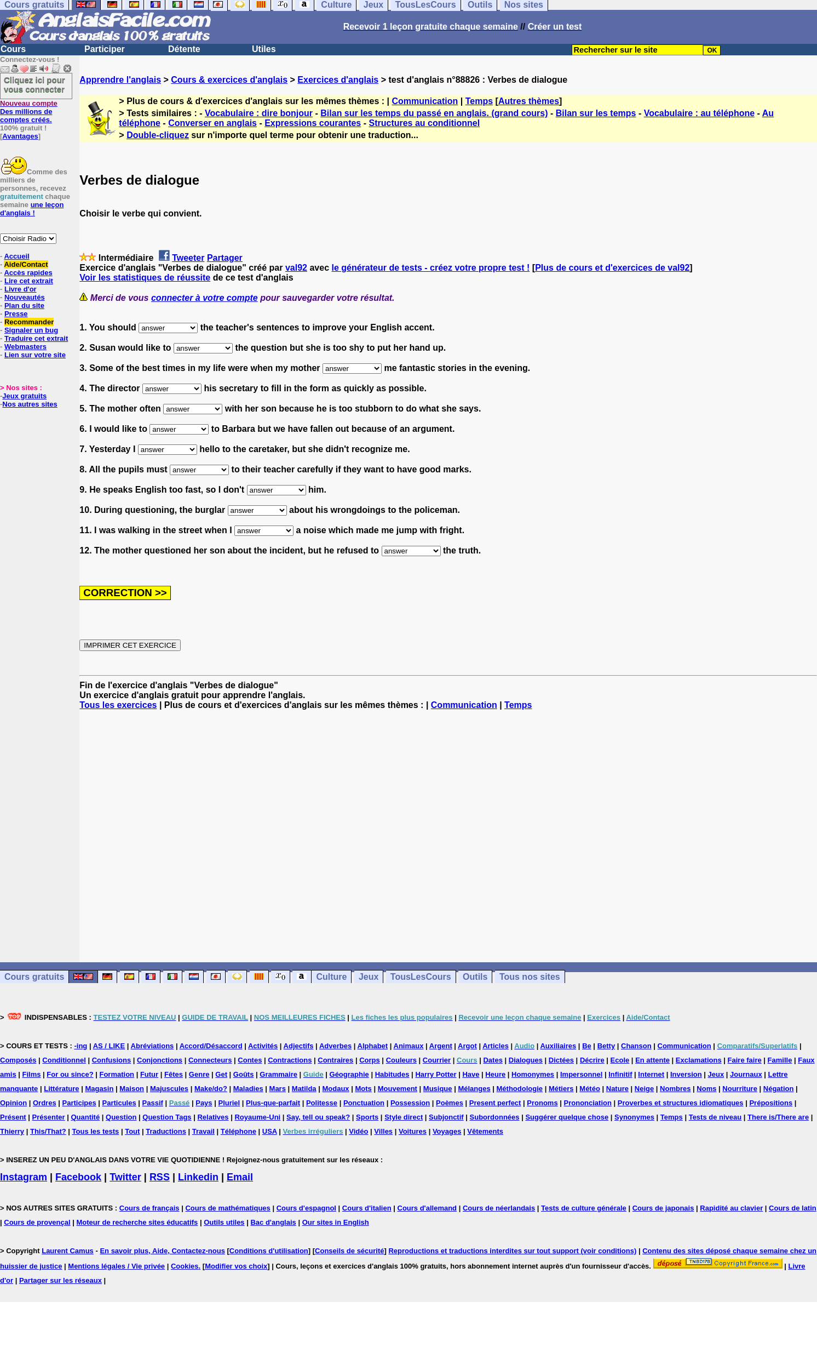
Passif (152, 1103)
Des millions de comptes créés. (28, 111)
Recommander (29, 322)
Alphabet (373, 1046)
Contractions (290, 1060)
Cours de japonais (663, 1208)
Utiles (264, 49)
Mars (277, 1088)
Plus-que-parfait (273, 1103)
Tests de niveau (715, 1117)
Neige (644, 1088)
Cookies (185, 1266)
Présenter (48, 1117)
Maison (131, 1088)
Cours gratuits (34, 976)
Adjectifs (299, 1046)
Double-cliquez (157, 135)
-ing (80, 1046)
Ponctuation (363, 1103)
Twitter (125, 1177)
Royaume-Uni (257, 1117)
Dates (492, 1060)
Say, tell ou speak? (318, 1117)
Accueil (16, 256)
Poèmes (449, 1103)
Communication (425, 101)
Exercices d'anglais (337, 79)
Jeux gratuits (24, 396)
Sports (367, 1117)
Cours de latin (792, 1208)
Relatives (212, 1117)
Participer (104, 49)
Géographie (349, 1074)
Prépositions (770, 1103)
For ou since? (70, 1074)
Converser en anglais (212, 123)
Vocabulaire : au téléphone (699, 113)
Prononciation (588, 1103)
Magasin (99, 1088)
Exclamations (699, 1060)
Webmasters (25, 346)
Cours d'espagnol (306, 1208)
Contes (250, 1060)
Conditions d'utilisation (268, 1251)
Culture (331, 976)
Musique (437, 1088)
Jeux (368, 976)
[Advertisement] (448, 836)
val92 (296, 267)
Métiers (561, 1088)
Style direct (403, 1117)
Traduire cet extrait (36, 338)
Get (221, 1074)
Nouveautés (24, 297)
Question (121, 1117)
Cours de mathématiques (227, 1208)
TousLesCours (420, 976)
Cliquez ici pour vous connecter (34, 84)
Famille (780, 1060)
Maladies (248, 1088)
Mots (363, 1088)
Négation (778, 1088)
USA (269, 1131)
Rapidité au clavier (731, 1208)
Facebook (78, 1177)
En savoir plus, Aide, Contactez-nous (162, 1251)
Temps (479, 101)
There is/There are (778, 1117)
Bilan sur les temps (596, 113)
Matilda (304, 1088)
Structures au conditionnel (424, 123)
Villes (383, 1131)
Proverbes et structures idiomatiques (681, 1103)
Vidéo (358, 1131)
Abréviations (152, 1046)
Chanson (636, 1046)
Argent (440, 1046)
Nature (617, 1088)
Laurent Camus (68, 1251)
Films (31, 1074)
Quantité (85, 1117)
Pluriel (229, 1103)
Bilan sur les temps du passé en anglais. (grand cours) (434, 113)
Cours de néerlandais (499, 1208)
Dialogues (526, 1060)
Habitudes (392, 1074)
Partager (225, 257)
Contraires (335, 1060)
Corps (369, 1060)
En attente (652, 1060)
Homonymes (532, 1074)
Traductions (166, 1131)
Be (586, 1046)
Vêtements (485, 1131)
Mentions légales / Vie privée (116, 1266)
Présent (13, 1117)
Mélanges (474, 1088)
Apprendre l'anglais (120, 79)
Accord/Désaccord (211, 1046)
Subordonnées (495, 1117)
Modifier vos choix (236, 1266)
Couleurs (401, 1060)
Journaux (746, 1074)
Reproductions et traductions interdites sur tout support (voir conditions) (512, 1251)
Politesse (321, 1103)
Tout (132, 1131)
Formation (116, 1074)
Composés (18, 1060)
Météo (589, 1088)
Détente (184, 49)
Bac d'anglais (273, 1222)
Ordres (44, 1103)
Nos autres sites (29, 404)
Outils (475, 976)
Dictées (561, 1060)
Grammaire (278, 1074)
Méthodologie (520, 1088)
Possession (410, 1103)
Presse (16, 314)
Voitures (413, 1131)
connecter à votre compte (204, 297)
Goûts (243, 1074)
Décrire (592, 1060)
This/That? (48, 1131)
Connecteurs (210, 1060)
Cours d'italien (367, 1208)
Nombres (675, 1088)
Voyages (447, 1131)
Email (240, 1177)
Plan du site (24, 305)
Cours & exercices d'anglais (229, 79)
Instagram (23, 1177)
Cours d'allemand (427, 1208)
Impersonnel (581, 1074)
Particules (119, 1103)
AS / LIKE (109, 1046)
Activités (263, 1046)
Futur (149, 1074)
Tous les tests (95, 1131)
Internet (651, 1074)
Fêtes (173, 1074)
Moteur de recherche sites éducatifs (137, 1222)
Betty (606, 1046)
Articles (495, 1046)
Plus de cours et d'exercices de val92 (612, 267)
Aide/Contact (26, 264)
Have (470, 1074)
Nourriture (739, 1088)
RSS (159, 1177)
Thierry (12, 1131)
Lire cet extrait (28, 281)
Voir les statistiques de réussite (144, 277)
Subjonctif (446, 1117)
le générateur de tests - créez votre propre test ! (430, 267)
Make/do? (210, 1088)
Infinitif (620, 1074)
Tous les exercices (118, 705)
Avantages (20, 136)
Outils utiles (224, 1222)
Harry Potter (435, 1074)
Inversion (686, 1074)
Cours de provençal (37, 1222)
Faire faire (745, 1060)
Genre (199, 1074)
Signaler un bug (31, 330)
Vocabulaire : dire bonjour (259, 113)
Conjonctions (159, 1060)
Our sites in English (335, 1222)
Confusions (111, 1060)
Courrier (437, 1060)
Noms (706, 1088)
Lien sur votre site (35, 355)
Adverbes (335, 1046)
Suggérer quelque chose (566, 1117)
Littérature (61, 1088)
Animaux (409, 1046)
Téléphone (238, 1131)
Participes (79, 1103)
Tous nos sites (529, 976)
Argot (467, 1046)
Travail (203, 1131)
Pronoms (542, 1103)
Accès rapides (28, 273)
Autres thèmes (528, 101)
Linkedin (198, 1177)
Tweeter (188, 257)
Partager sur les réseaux (60, 1280)
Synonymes (634, 1117)
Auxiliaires (558, 1046)
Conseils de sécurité (349, 1251)
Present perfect (495, 1103)
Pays (203, 1103)
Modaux (335, 1088)
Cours (13, 49)
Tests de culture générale (583, 1208)
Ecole (620, 1060)
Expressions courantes (312, 123)
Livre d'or (20, 289)
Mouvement (397, 1088)
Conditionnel (63, 1060)
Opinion (13, 1103)
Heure (495, 1074)
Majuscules (169, 1088)
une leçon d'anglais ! (32, 209)
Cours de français (149, 1208)
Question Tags (166, 1117)
